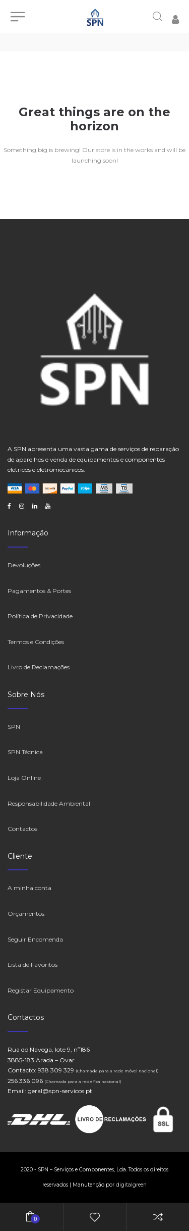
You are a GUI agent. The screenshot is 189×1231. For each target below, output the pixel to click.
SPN (14, 726)
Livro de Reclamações (39, 667)
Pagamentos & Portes (39, 591)
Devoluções (24, 565)
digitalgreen (131, 1184)
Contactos (22, 828)
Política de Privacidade (40, 616)
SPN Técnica (25, 752)
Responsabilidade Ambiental (49, 803)
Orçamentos (26, 913)
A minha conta (29, 888)
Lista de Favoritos (32, 964)
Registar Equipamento (41, 990)
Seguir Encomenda (35, 939)
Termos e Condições (36, 642)
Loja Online (24, 777)
